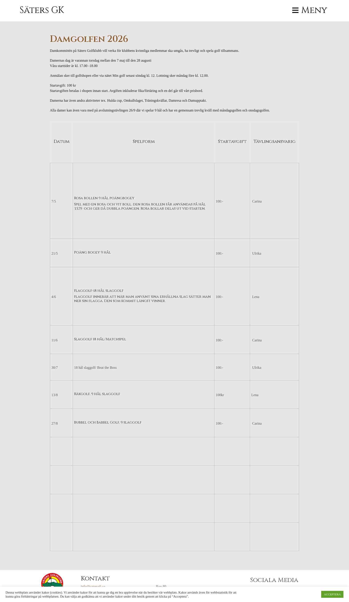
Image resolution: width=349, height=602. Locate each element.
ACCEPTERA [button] (332, 594)
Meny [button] (314, 10)
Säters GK (42, 10)
